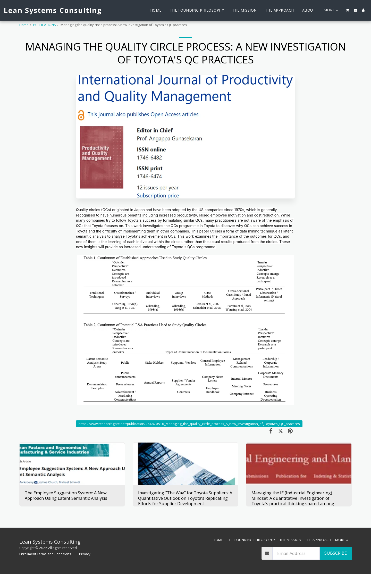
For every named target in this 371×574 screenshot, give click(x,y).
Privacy (84, 554)
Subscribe (335, 553)
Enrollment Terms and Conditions (45, 554)
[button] (347, 10)
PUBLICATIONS (44, 24)
